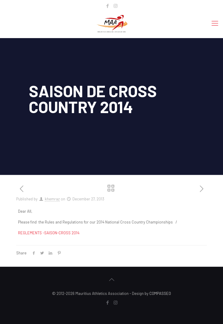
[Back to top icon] (111, 279)
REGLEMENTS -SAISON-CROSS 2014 (48, 232)
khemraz (52, 198)
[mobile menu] (215, 23)
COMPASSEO (160, 293)
